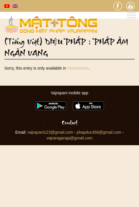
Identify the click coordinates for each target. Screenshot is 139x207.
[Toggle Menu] (131, 15)
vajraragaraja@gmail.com (70, 138)
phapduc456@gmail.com (99, 132)
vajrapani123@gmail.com (50, 132)
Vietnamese (77, 68)
